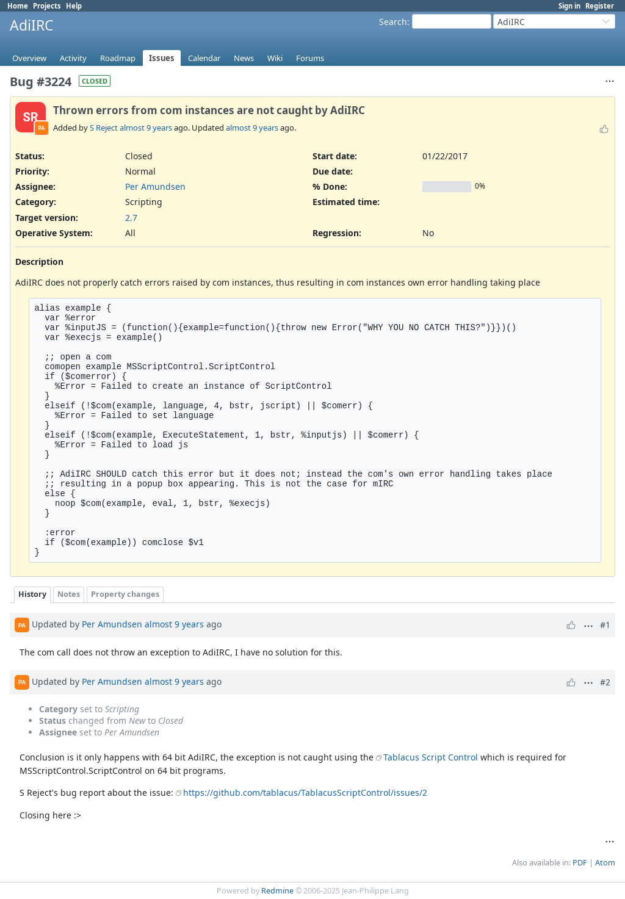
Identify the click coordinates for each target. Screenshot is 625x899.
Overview (29, 57)
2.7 (131, 217)
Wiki (275, 57)
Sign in (569, 5)
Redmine (277, 891)
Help (74, 5)
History (32, 594)
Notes (68, 594)
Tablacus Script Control (430, 757)
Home (17, 5)
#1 (605, 624)
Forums (310, 57)
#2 (605, 682)
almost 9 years (146, 127)
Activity (73, 57)
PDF (580, 862)
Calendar (204, 57)
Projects (47, 5)
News (244, 57)
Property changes (125, 594)
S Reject (104, 127)
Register (599, 5)
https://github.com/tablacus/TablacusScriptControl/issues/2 (305, 792)
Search (393, 21)
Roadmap (117, 57)
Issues (162, 57)
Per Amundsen (155, 186)
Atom (605, 862)
